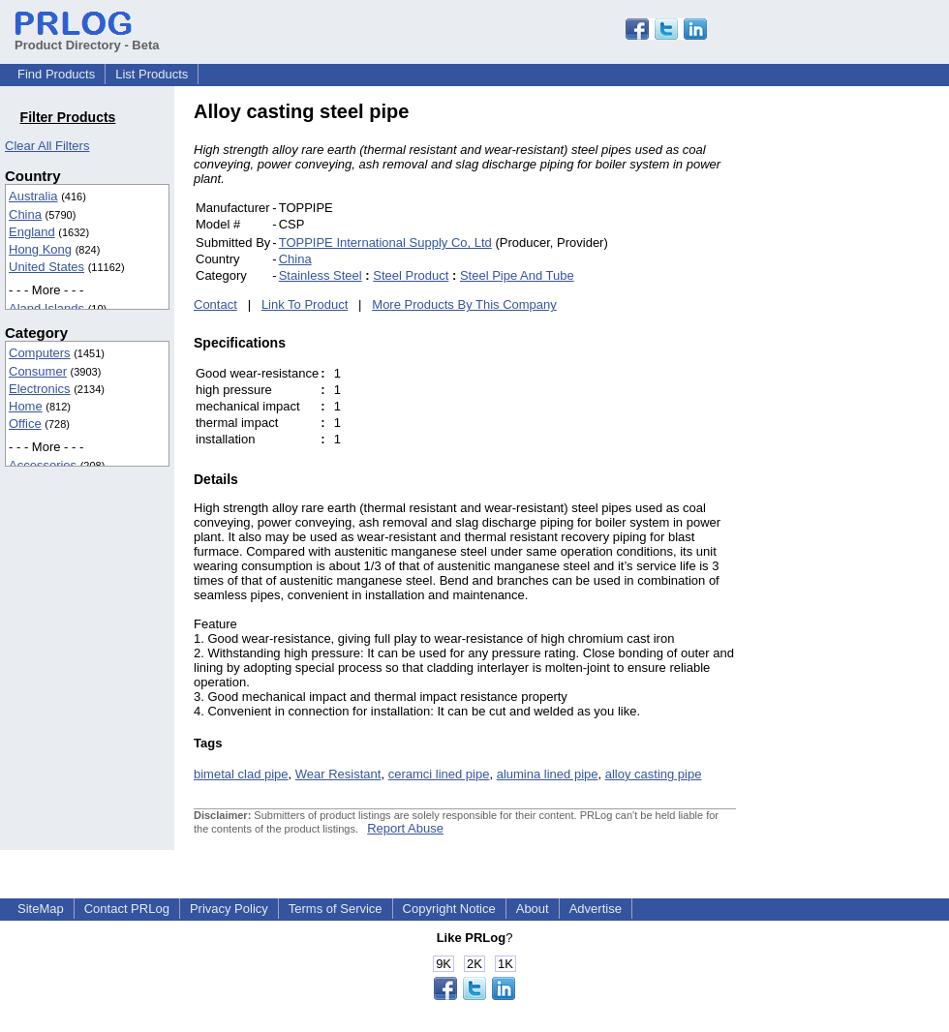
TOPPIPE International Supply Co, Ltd (385, 242)
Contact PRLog (126, 908)
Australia (33, 196)
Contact (215, 304)
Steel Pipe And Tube (517, 275)
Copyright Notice (449, 908)
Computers (40, 353)
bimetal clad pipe (241, 774)
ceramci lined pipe (439, 774)
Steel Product (410, 275)
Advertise (595, 908)
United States (46, 266)
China (25, 214)
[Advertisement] (866, 391)
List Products (151, 74)
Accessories (43, 465)
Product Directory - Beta (87, 37)
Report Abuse (405, 828)
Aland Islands (46, 308)
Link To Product (304, 304)
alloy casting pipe (653, 774)
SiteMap (40, 908)
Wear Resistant (338, 774)
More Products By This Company (464, 304)
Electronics (40, 388)
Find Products (56, 74)
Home (26, 406)
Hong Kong (40, 249)
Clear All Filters (47, 145)
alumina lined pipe (547, 774)
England (32, 232)
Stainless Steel (320, 275)
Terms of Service (336, 908)
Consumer (38, 371)
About (532, 908)
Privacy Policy (229, 908)
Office (25, 423)
